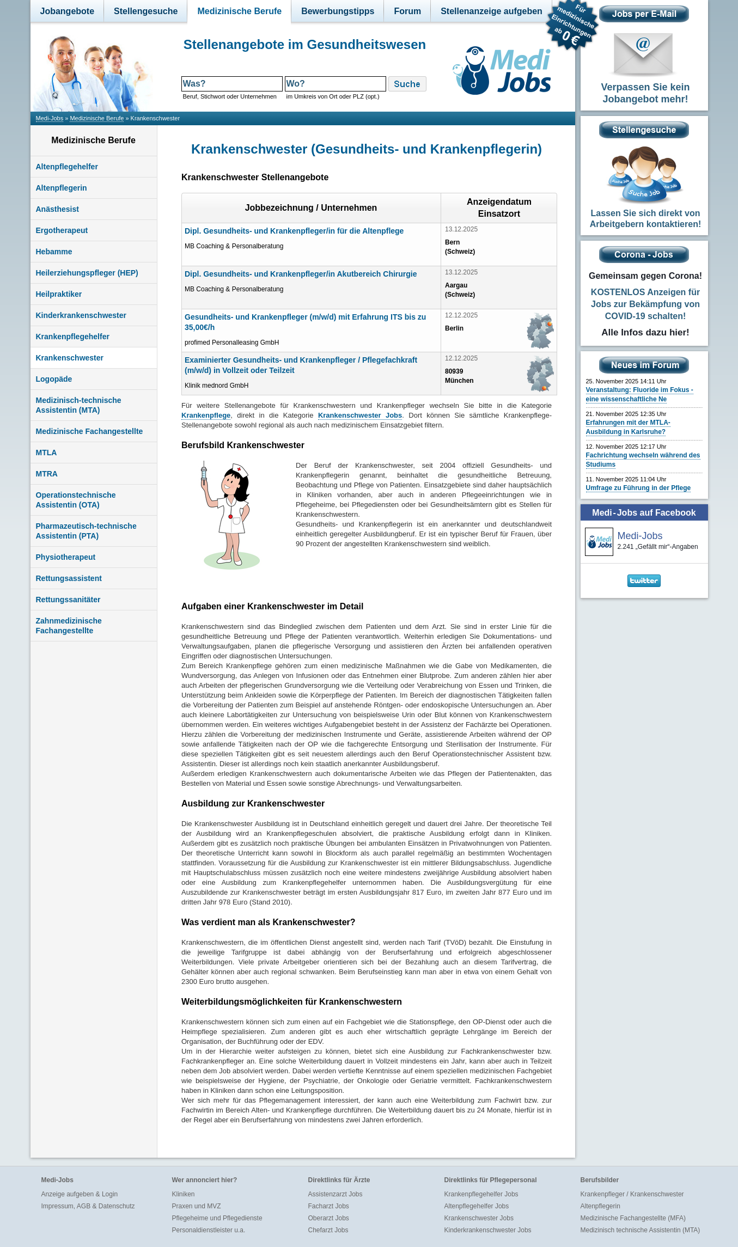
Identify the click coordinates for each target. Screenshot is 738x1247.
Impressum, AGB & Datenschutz (88, 1206)
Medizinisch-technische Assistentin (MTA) (78, 405)
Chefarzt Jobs (328, 1230)
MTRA (47, 473)
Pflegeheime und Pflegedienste (217, 1218)
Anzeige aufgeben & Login (79, 1194)
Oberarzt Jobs (328, 1218)
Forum (407, 11)
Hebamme (54, 251)
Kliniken (183, 1194)
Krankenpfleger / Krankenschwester (632, 1194)
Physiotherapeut (66, 557)
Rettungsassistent (69, 578)
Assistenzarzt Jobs (335, 1194)
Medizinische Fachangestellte (89, 431)
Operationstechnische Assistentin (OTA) (76, 500)
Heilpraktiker (59, 294)
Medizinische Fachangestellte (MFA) (633, 1218)
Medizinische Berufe (239, 11)
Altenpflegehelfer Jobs (476, 1206)
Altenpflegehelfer (67, 166)
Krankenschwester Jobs (479, 1218)
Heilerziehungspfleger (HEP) (87, 272)
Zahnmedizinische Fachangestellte (69, 625)
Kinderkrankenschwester (81, 315)
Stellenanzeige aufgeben (491, 11)
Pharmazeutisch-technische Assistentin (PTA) (86, 531)
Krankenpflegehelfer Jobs (481, 1194)
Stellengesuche (146, 11)
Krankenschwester (70, 357)
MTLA (46, 452)
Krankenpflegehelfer (72, 336)
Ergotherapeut (62, 230)
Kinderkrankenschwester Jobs (488, 1230)
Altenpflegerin (61, 188)
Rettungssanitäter (68, 599)
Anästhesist (57, 209)
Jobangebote (67, 11)
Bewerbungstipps (337, 11)
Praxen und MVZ (196, 1206)
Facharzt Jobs (328, 1206)
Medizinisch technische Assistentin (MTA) (640, 1230)
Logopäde (54, 379)
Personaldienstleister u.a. (209, 1230)
